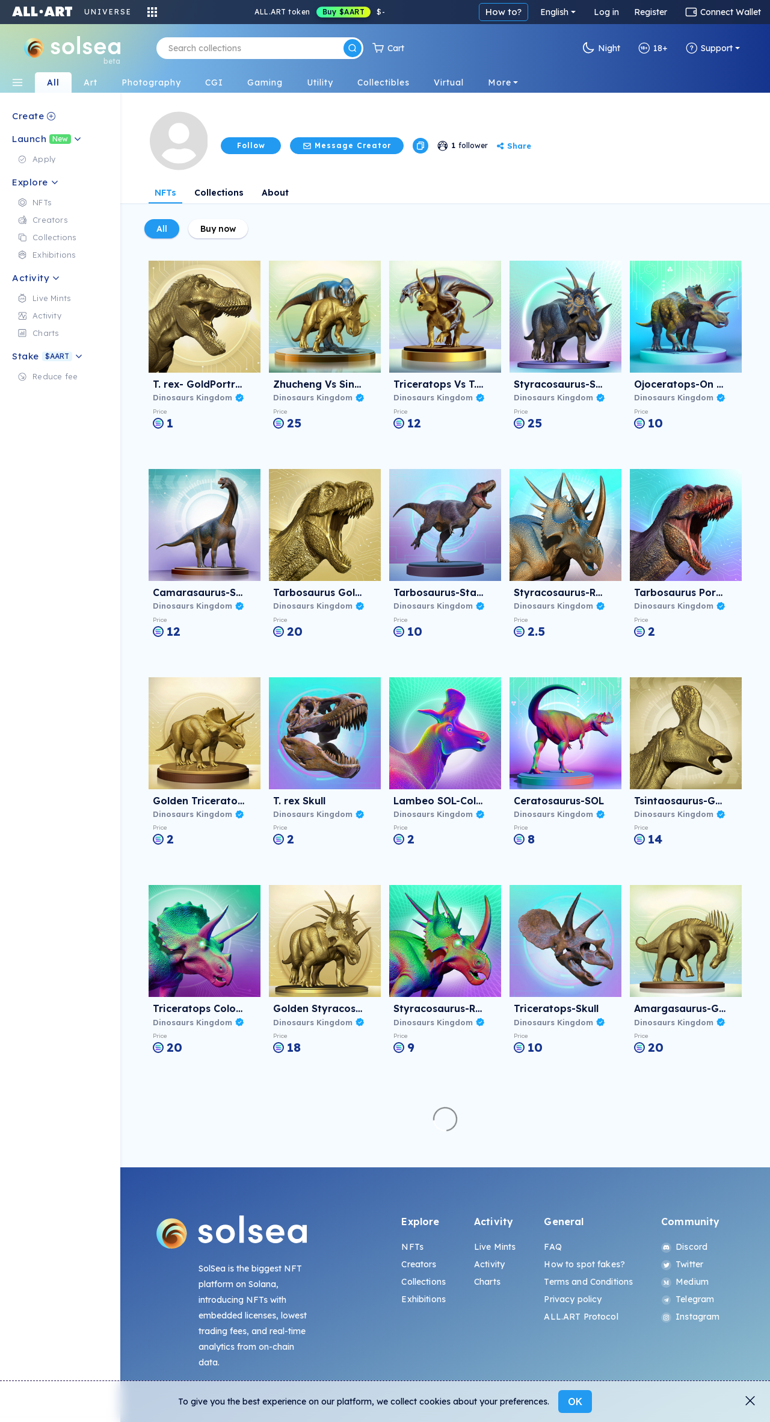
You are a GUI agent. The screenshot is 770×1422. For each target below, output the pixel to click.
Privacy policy (573, 1299)
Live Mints (495, 1246)
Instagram (690, 1316)
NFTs (165, 192)
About (275, 192)
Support (709, 48)
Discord (684, 1247)
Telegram (687, 1299)
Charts (487, 1281)
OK (575, 1402)
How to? (503, 11)
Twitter (682, 1264)
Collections (219, 192)
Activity (489, 1264)
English (554, 12)
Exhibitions (423, 1299)
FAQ (552, 1246)
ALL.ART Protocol (581, 1316)
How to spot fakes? (584, 1264)
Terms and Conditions (588, 1281)
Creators (418, 1264)
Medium (685, 1282)
